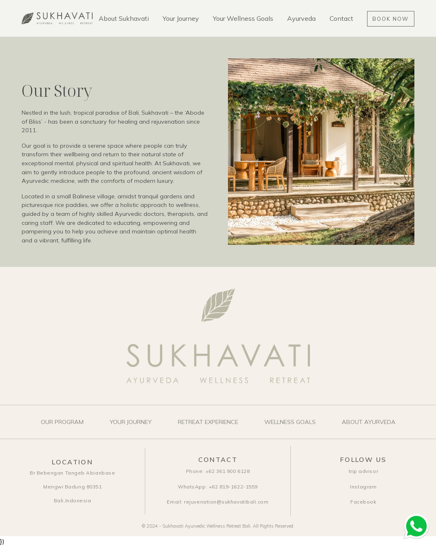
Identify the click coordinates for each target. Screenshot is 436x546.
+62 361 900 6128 (218, 471)
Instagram (363, 487)
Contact (341, 18)
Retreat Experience (208, 422)
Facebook (363, 502)
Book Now (390, 19)
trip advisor (363, 471)
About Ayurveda (369, 422)
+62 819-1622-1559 (218, 487)
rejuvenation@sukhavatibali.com (217, 502)
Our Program (62, 422)
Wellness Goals (290, 422)
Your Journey (181, 18)
